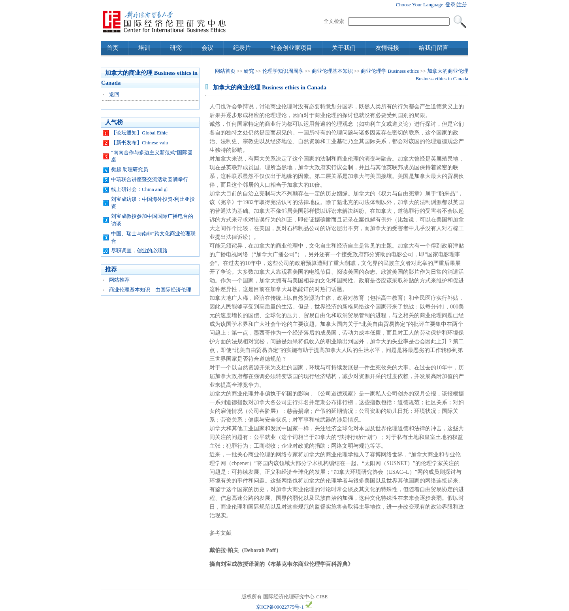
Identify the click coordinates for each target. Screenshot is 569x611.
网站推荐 (119, 280)
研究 (176, 48)
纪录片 (242, 48)
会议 (207, 48)
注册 (462, 5)
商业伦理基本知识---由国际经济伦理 (150, 290)
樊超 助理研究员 (129, 169)
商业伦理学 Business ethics (390, 71)
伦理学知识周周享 (282, 71)
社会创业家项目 (291, 48)
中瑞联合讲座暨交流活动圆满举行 (149, 179)
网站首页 (225, 71)
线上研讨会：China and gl (139, 189)
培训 (144, 48)
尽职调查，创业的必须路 (139, 250)
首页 (113, 48)
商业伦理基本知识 (332, 71)
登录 (450, 5)
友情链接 (387, 48)
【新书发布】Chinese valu (139, 143)
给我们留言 (433, 48)
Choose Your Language (419, 5)
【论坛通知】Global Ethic (139, 133)
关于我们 (344, 48)
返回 (114, 94)
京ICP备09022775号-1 (280, 607)
